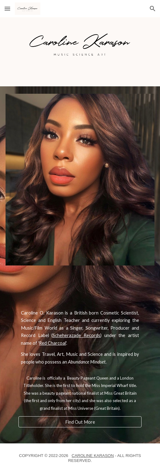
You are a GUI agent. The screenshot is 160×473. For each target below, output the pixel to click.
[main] (80, 337)
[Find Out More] (80, 422)
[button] (7, 8)
